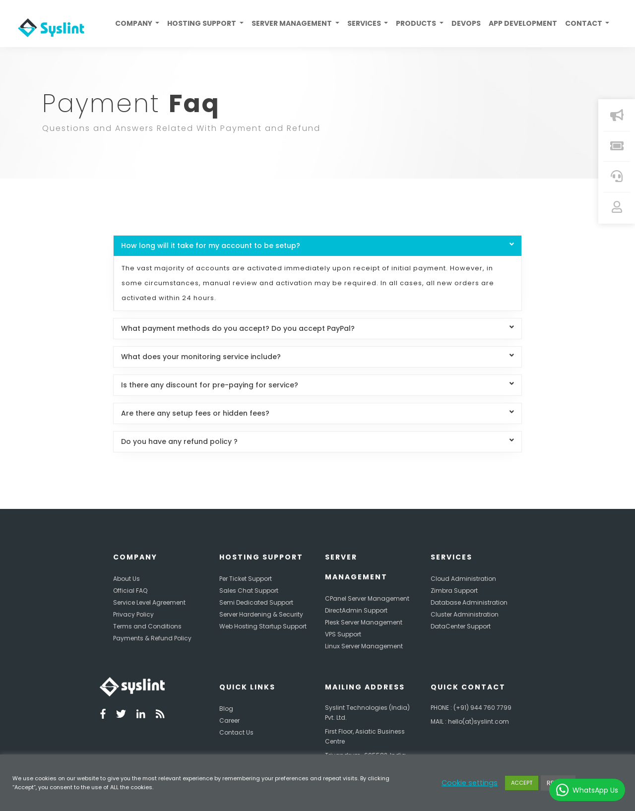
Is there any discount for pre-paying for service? (317, 385)
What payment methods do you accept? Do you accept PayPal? (317, 328)
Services (364, 23)
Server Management (292, 23)
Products (417, 23)
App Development (523, 23)
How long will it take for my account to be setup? (317, 245)
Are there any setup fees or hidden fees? (317, 413)
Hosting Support (202, 23)
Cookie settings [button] (470, 782)
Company (134, 23)
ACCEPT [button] (521, 783)
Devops (466, 23)
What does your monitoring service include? (317, 357)
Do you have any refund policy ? (317, 441)
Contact (584, 23)
